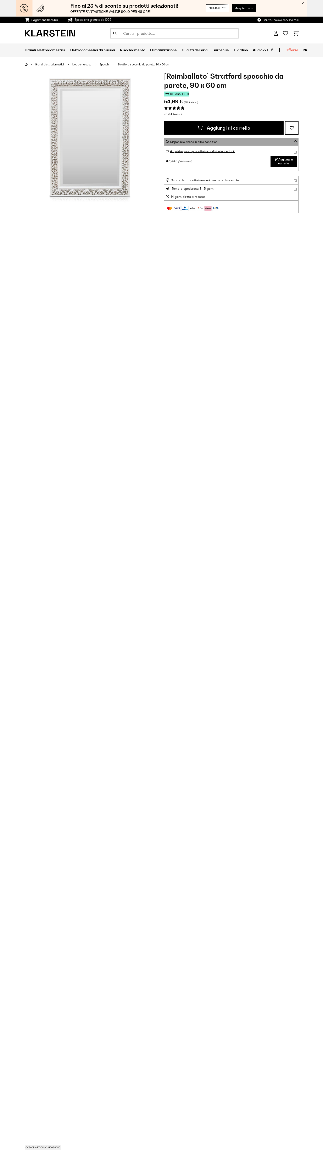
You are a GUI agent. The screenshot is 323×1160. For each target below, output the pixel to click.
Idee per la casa (83, 64)
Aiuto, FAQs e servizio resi (281, 20)
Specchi (106, 64)
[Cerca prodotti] (174, 33)
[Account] (276, 33)
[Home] (30, 64)
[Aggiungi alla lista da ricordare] (292, 128)
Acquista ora (243, 8)
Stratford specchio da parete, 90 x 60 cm (146, 64)
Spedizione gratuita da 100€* (94, 20)
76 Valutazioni (173, 114)
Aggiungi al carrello (223, 128)
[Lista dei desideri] (285, 33)
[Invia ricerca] (115, 33)
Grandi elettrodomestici (50, 64)
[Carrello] (296, 33)
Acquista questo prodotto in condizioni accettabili (203, 151)
